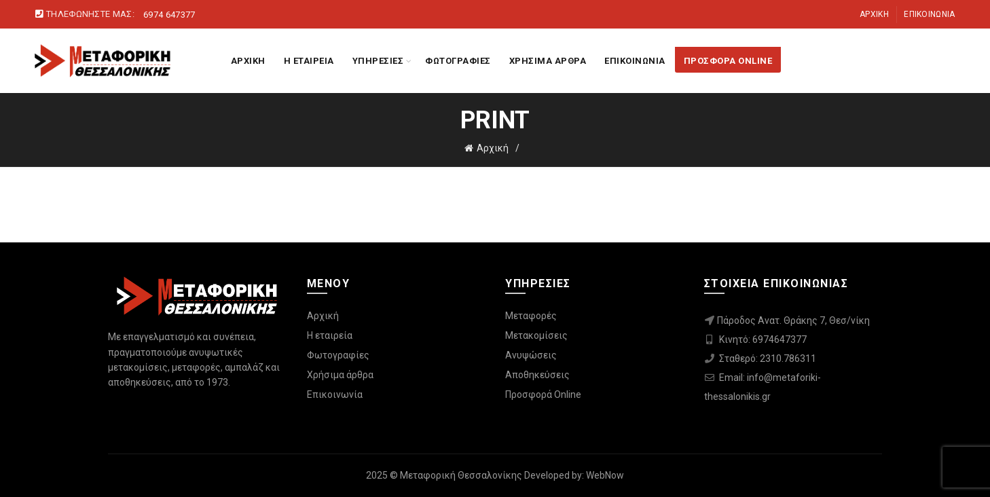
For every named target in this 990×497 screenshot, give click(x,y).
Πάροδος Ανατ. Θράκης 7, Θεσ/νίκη (793, 320)
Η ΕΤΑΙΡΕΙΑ (309, 61)
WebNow (605, 475)
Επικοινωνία (929, 14)
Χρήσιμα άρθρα (340, 374)
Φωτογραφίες (338, 355)
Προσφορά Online (543, 394)
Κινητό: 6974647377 (763, 339)
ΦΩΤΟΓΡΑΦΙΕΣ (458, 61)
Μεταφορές (531, 315)
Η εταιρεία (329, 335)
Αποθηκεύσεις (537, 374)
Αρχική (874, 14)
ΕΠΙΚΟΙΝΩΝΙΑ (634, 61)
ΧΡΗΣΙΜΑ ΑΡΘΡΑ (548, 61)
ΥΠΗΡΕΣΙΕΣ (378, 61)
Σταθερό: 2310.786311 (767, 358)
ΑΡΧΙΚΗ (248, 61)
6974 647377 (169, 15)
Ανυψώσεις (531, 355)
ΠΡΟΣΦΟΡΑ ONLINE (728, 61)
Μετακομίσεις (536, 335)
